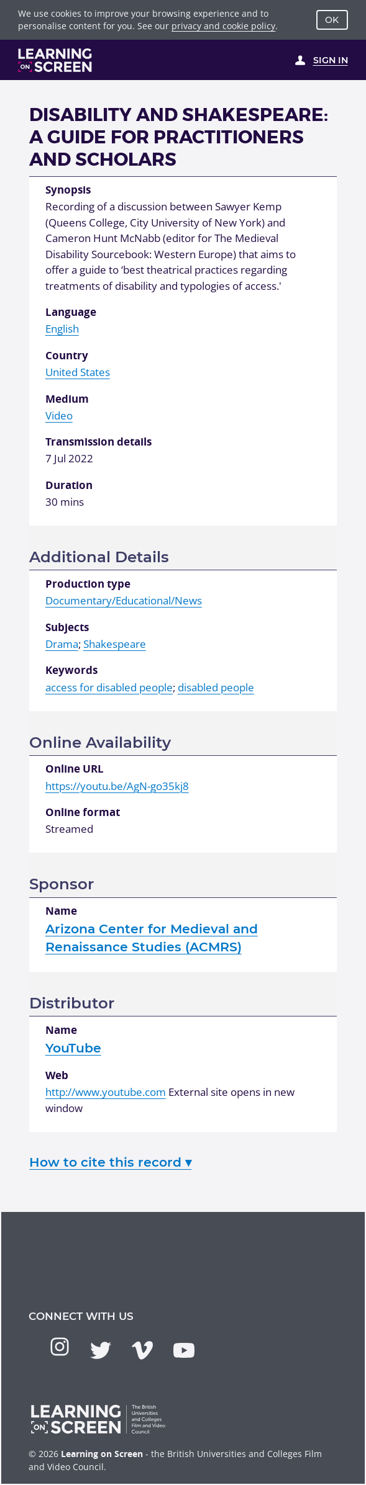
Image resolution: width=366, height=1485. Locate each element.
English (62, 328)
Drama (61, 644)
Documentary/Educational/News (123, 600)
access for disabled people (109, 687)
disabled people (216, 687)
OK (332, 19)
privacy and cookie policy (223, 26)
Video (59, 415)
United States (77, 372)
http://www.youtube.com (105, 1092)
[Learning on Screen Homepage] (55, 60)
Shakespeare (114, 644)
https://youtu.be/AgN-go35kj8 (117, 786)
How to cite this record (110, 1162)
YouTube (73, 1048)
